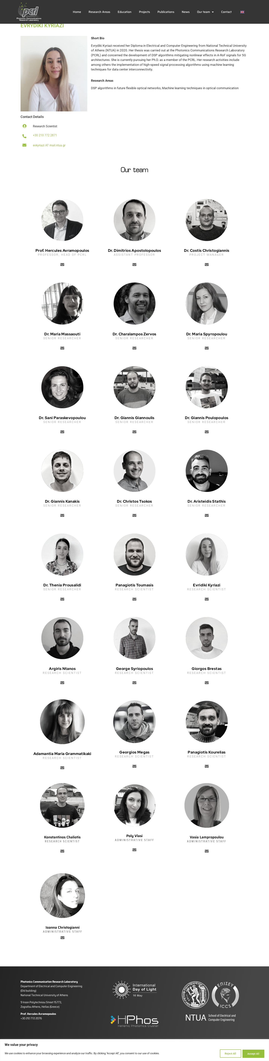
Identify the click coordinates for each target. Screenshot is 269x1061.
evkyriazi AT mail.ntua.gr (49, 157)
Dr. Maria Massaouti (62, 345)
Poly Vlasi (134, 847)
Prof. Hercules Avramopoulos (62, 261)
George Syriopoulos (134, 680)
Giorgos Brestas (207, 680)
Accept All (253, 1053)
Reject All (229, 1053)
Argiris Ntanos (62, 680)
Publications (165, 12)
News (186, 12)
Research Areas (99, 12)
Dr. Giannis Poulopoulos (206, 429)
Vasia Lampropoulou (207, 848)
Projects (144, 12)
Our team (205, 12)
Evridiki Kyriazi (206, 596)
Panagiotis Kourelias (206, 763)
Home (77, 12)
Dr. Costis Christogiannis (206, 261)
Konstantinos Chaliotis (62, 848)
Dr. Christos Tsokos (134, 512)
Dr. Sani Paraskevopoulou (62, 429)
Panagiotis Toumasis (135, 596)
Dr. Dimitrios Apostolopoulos (134, 261)
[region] (134, 1050)
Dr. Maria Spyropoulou (206, 345)
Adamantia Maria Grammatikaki (62, 765)
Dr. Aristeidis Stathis (207, 512)
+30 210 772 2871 (45, 147)
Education (125, 12)
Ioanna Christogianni (63, 939)
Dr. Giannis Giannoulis (134, 429)
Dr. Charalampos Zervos (134, 345)
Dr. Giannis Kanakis (62, 512)
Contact (226, 12)
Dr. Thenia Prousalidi (62, 596)
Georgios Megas (134, 763)
